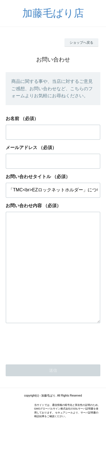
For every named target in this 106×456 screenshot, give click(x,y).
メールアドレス (21, 147)
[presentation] (49, 365)
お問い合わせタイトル (28, 176)
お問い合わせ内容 (24, 205)
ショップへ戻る (81, 43)
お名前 (12, 118)
